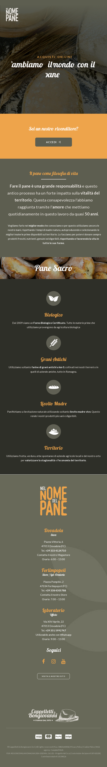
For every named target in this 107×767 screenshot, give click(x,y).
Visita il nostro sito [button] (53, 676)
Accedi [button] (53, 142)
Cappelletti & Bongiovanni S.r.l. (22, 747)
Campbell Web (57, 750)
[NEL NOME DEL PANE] (12, 14)
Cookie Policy (89, 747)
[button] (43, 662)
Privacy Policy (76, 747)
